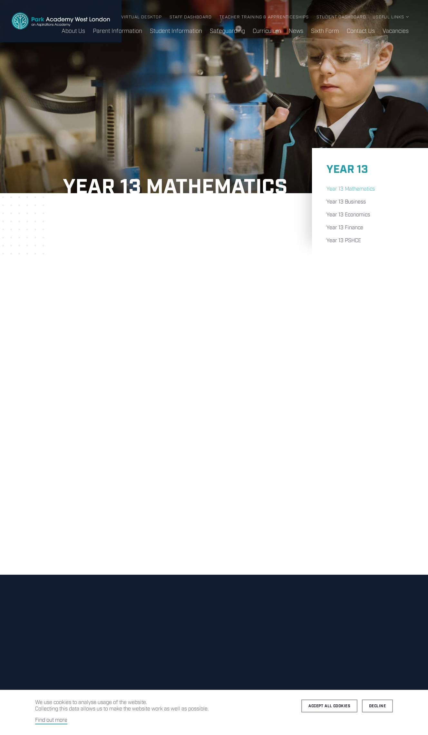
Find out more (51, 720)
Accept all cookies (329, 706)
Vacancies (396, 31)
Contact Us (361, 31)
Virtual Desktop (141, 17)
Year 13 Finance (344, 227)
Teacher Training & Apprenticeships (264, 17)
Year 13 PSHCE (343, 240)
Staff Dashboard (191, 17)
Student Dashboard (341, 17)
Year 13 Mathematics (350, 189)
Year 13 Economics (348, 215)
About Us (73, 31)
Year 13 (347, 170)
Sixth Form (325, 31)
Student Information (176, 31)
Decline (377, 706)
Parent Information (117, 31)
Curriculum (267, 31)
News (296, 31)
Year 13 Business (346, 202)
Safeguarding (227, 31)
